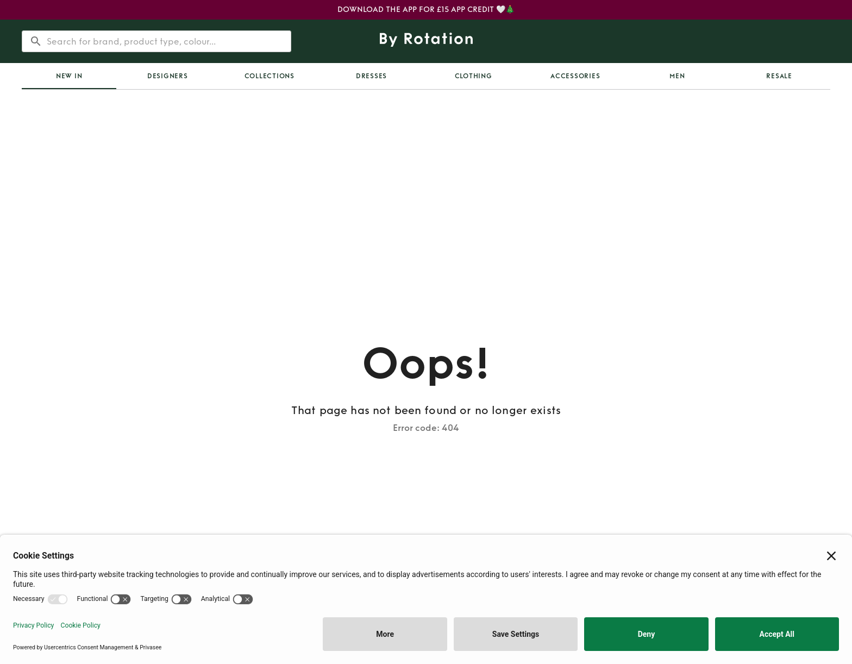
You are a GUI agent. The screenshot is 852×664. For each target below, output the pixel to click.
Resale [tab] (779, 76)
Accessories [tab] (575, 76)
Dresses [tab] (371, 76)
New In (69, 76)
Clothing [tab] (473, 76)
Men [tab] (677, 76)
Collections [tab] (270, 76)
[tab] (69, 76)
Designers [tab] (167, 76)
